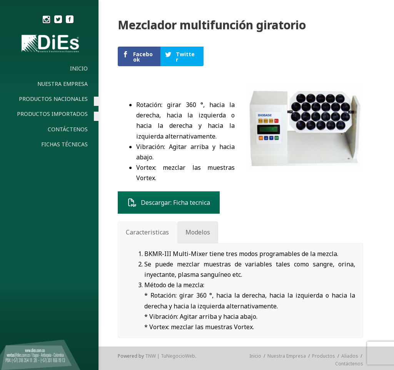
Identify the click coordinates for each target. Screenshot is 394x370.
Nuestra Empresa (286, 356)
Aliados (349, 356)
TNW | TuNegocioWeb (170, 356)
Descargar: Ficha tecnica (168, 202)
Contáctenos (349, 363)
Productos (323, 356)
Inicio (255, 356)
